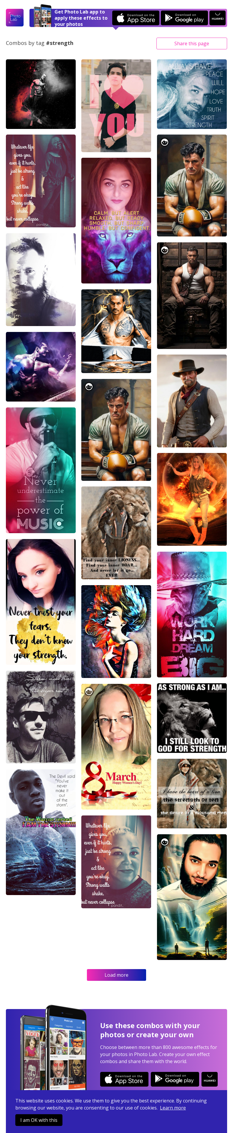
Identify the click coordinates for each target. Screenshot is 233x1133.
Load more (116, 975)
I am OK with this (38, 1120)
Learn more (173, 1108)
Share (191, 43)
